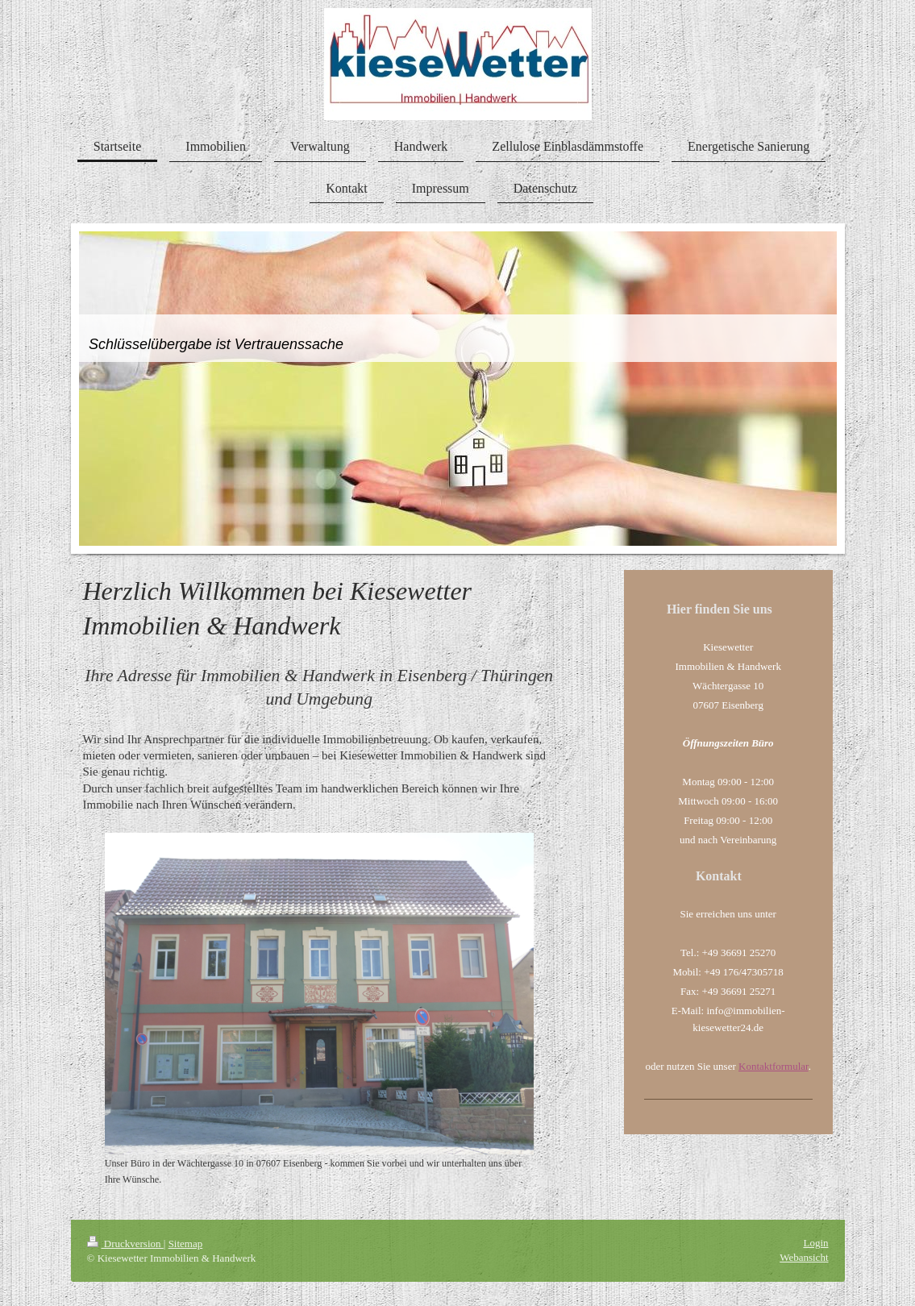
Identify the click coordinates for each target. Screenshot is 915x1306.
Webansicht (804, 1257)
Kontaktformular (773, 1066)
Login (815, 1243)
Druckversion (125, 1243)
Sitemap (185, 1243)
